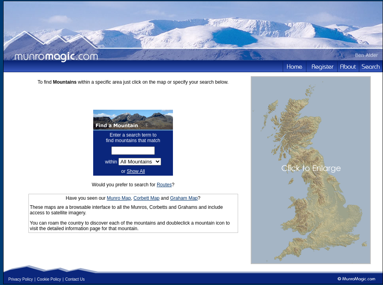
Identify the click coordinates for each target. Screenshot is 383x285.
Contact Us (74, 279)
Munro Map (119, 198)
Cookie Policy (49, 279)
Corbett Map (146, 198)
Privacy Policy (20, 279)
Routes (164, 185)
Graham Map (184, 198)
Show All (136, 171)
